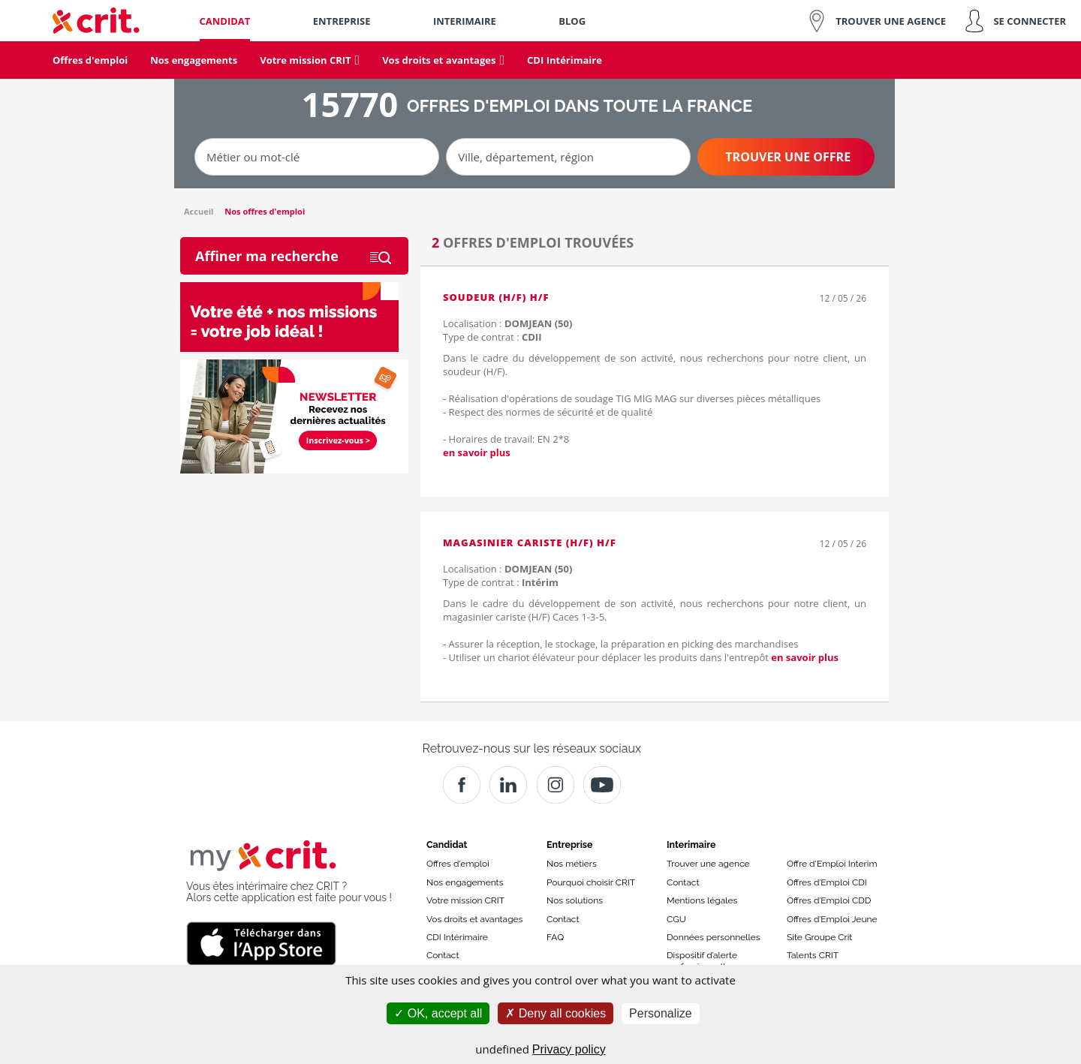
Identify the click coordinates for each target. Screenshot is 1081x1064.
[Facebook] (461, 785)
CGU (676, 919)
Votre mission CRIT (465, 900)
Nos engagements (464, 882)
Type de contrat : (492, 337)
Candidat (446, 844)
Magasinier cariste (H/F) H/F (529, 542)
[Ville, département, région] (568, 157)
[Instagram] (555, 785)
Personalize (660, 1013)
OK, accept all (438, 1013)
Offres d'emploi (457, 863)
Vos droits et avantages (474, 919)
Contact (442, 955)
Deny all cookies (555, 1013)
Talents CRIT (813, 955)
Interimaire (691, 844)
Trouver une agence (708, 863)
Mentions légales (702, 900)
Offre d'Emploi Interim (832, 863)
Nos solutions (575, 900)
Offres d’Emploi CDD (829, 900)
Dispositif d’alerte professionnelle (702, 960)
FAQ (555, 937)
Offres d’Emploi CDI (827, 882)
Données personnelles (713, 937)
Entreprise (570, 844)
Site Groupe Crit (819, 937)
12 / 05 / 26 (843, 298)
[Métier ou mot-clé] (316, 157)
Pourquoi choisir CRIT (591, 882)
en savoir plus (476, 452)
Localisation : (507, 323)
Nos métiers (572, 863)
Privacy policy (569, 1049)
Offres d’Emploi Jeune (832, 919)
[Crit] (508, 785)
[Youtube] (602, 785)
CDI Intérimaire (457, 937)
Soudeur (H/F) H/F (496, 297)
